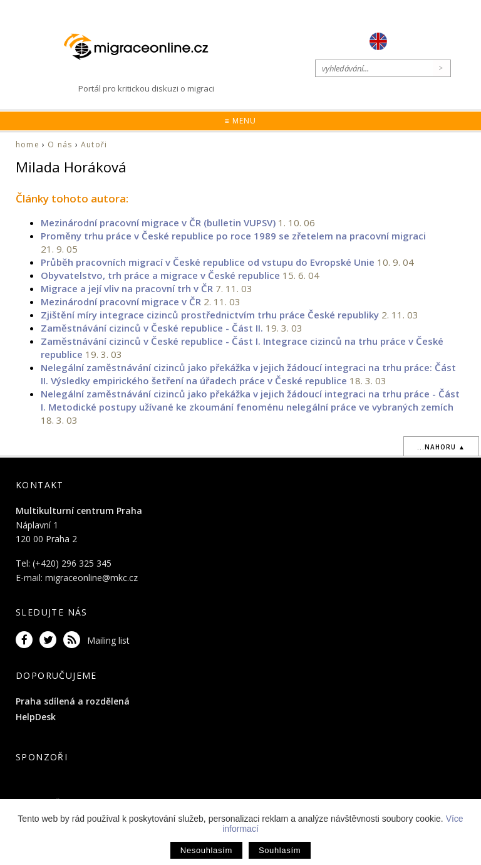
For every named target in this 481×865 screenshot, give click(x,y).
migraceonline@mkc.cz (91, 578)
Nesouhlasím (206, 850)
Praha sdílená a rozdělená (73, 701)
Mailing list (108, 640)
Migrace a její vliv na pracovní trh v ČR (127, 288)
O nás (60, 144)
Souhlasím (280, 850)
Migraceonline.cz (142, 47)
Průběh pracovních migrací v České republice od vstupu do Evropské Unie (208, 262)
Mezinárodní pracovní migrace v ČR (121, 301)
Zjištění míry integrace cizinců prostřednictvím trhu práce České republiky (210, 314)
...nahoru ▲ (441, 447)
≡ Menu (240, 120)
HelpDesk (36, 717)
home (27, 144)
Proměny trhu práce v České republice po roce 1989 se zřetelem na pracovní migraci (233, 235)
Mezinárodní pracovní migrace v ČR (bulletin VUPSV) (158, 222)
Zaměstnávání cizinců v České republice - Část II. (152, 328)
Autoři (94, 144)
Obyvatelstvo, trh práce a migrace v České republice (160, 275)
